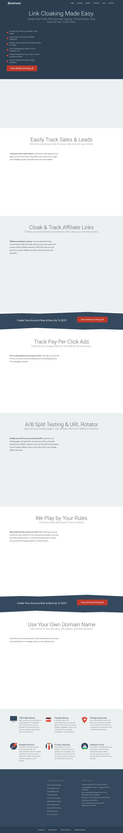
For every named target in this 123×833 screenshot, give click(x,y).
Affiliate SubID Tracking (54, 801)
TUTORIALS (96, 3)
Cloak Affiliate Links (53, 791)
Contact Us (41, 830)
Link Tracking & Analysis (54, 785)
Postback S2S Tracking (54, 808)
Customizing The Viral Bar (89, 800)
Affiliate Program (80, 830)
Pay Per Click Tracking (53, 798)
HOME (72, 3)
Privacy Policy (52, 830)
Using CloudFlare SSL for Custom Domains (94, 784)
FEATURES (80, 3)
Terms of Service (66, 830)
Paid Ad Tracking (52, 795)
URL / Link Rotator (52, 814)
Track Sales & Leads (53, 788)
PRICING (88, 3)
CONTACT (111, 3)
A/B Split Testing (52, 811)
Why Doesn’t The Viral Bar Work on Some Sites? (96, 797)
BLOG (104, 3)
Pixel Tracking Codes (53, 804)
